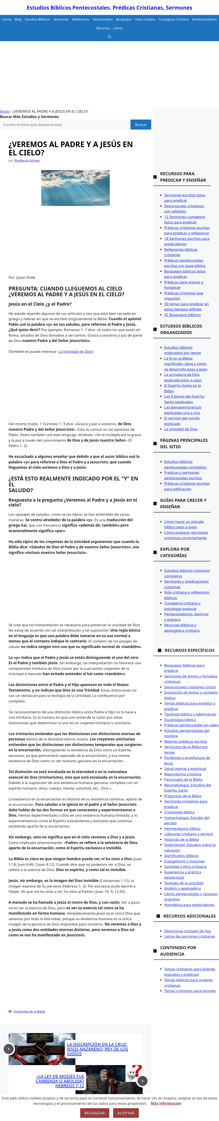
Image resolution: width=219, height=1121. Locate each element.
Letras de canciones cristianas (189, 936)
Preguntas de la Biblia (29, 1011)
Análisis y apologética (182, 888)
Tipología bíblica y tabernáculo (190, 714)
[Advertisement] (109, 77)
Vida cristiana (145, 19)
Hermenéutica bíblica (182, 828)
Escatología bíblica (180, 719)
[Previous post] (8, 1048)
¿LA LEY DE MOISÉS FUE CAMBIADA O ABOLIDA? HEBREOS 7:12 (60, 1081)
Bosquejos (124, 19)
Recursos (103, 28)
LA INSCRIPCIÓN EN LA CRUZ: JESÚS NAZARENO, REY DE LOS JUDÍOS (97, 1049)
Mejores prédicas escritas (185, 741)
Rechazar (94, 1113)
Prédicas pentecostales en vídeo (191, 725)
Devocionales (103, 19)
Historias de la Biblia (181, 839)
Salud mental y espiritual (185, 768)
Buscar (140, 124)
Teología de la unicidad (183, 882)
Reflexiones (80, 19)
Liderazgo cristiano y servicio (188, 833)
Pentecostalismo (204, 19)
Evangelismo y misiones (184, 861)
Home (6, 19)
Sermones (61, 19)
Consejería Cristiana (174, 19)
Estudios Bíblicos (37, 19)
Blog (18, 19)
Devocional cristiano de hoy (187, 930)
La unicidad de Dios (180, 428)
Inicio (4, 111)
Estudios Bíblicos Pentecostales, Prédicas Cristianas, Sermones (109, 7)
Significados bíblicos (181, 855)
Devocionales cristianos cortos (190, 687)
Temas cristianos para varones (190, 990)
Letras (118, 28)
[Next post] (142, 1080)
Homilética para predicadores (189, 904)
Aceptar (126, 1113)
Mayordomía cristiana (182, 774)
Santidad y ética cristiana (185, 866)
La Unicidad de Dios (75, 351)
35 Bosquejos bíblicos (182, 314)
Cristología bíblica (179, 812)
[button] (109, 36)
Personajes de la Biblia (183, 779)
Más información (166, 1103)
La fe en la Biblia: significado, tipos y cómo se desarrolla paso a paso (185, 364)
